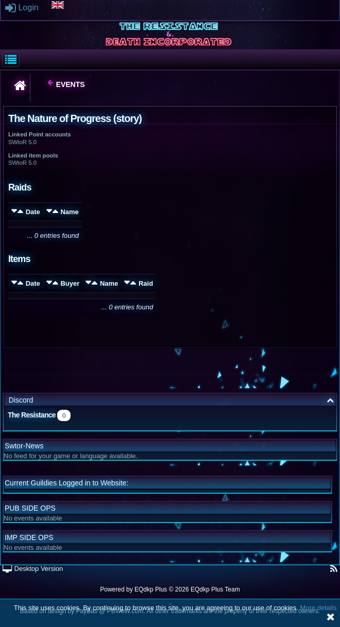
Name (69, 212)
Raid (146, 283)
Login (22, 7)
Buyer (69, 283)
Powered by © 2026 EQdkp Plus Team (170, 589)
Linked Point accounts (39, 134)
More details (318, 608)
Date (33, 212)
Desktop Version (33, 568)
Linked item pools (33, 155)
